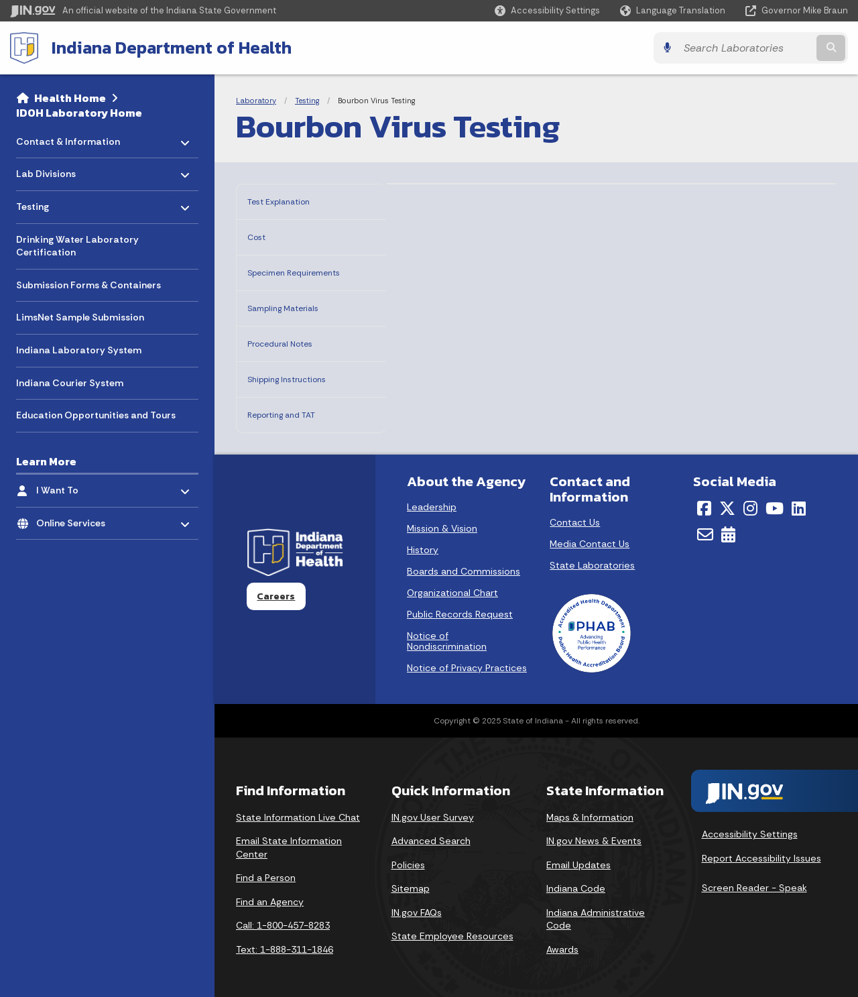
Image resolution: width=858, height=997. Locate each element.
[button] (547, 10)
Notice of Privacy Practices (467, 660)
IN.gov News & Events (593, 833)
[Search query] (745, 48)
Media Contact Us (589, 536)
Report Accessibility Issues (761, 850)
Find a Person (266, 870)
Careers (276, 588)
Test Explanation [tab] (290, 200)
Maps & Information (589, 809)
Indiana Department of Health (172, 47)
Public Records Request (460, 606)
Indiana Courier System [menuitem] (69, 383)
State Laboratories (592, 557)
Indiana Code (575, 880)
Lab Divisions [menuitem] (55, 171)
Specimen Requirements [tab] (284, 271)
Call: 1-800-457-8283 (283, 917)
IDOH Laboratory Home (79, 112)
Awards (562, 941)
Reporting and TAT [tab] (295, 408)
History (422, 542)
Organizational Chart (452, 585)
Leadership (431, 499)
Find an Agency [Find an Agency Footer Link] (270, 894)
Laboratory (256, 100)
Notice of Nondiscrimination (447, 633)
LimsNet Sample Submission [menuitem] (80, 317)
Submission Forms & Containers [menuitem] (88, 285)
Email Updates (578, 857)
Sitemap (410, 880)
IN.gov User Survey (432, 809)
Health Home (70, 98)
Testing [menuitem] (55, 203)
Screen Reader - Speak (754, 880)
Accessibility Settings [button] (750, 826)
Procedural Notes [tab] (292, 342)
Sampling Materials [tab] (297, 309)
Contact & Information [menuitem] (68, 138)
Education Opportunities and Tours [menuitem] (96, 415)
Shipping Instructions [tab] (302, 375)
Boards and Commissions (463, 563)
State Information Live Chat (298, 809)
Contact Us (575, 514)
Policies (408, 857)
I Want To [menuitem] (75, 487)
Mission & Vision (442, 520)
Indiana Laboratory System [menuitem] (78, 350)
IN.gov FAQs (416, 904)
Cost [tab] (259, 233)
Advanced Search (431, 833)
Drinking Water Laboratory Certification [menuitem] (77, 246)
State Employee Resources (452, 928)
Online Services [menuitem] (75, 519)
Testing (307, 100)
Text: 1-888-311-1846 (284, 941)
